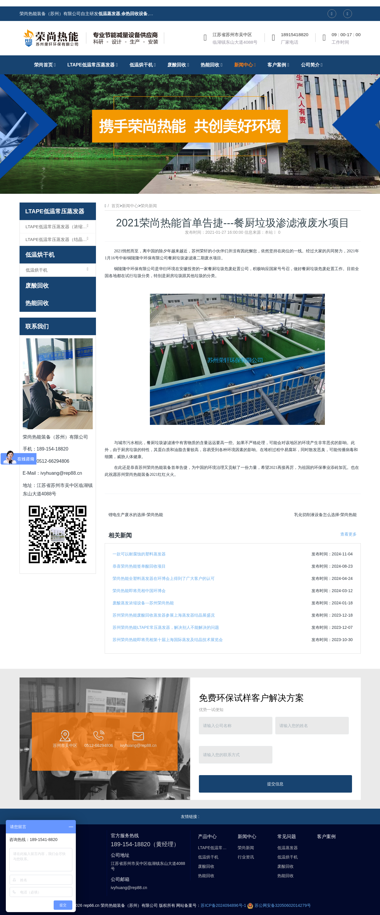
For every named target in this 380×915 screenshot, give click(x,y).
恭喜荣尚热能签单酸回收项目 (139, 566)
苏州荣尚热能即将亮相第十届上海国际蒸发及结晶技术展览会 (168, 639)
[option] (190, 124)
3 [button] (197, 185)
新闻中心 (130, 205)
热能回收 (37, 303)
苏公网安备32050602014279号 (279, 905)
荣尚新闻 (149, 205)
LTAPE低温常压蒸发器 (55, 211)
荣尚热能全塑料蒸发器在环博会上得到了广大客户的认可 (164, 578)
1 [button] (183, 185)
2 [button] (190, 185)
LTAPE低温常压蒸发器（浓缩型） (58, 226)
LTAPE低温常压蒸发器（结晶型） (58, 239)
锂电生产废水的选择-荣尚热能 (135, 514)
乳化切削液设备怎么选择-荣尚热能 (325, 514)
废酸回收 (37, 285)
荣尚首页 (46, 64)
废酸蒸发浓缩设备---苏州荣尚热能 (143, 603)
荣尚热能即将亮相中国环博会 (139, 590)
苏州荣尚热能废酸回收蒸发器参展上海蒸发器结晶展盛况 (164, 615)
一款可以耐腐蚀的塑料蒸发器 (139, 554)
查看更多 (348, 534)
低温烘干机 (40, 254)
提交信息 (275, 784)
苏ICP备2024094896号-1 (223, 905)
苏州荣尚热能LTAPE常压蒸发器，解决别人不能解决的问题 (166, 627)
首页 (115, 205)
